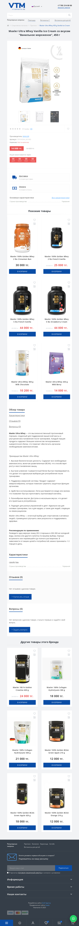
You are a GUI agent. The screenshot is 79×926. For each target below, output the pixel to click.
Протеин (33, 25)
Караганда (44, 844)
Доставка (23, 176)
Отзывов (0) (14, 421)
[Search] (69, 15)
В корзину (22, 271)
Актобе (52, 844)
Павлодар (31, 20)
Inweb (47, 905)
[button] (32, 923)
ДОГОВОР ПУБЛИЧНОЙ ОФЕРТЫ (30, 873)
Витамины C (45, 20)
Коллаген (35, 844)
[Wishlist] (68, 128)
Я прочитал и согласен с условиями (34, 873)
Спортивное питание (20, 25)
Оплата (22, 187)
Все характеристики (60, 197)
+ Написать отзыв (20, 596)
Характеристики (17, 415)
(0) (31, 129)
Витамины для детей (63, 20)
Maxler (26, 136)
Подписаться (63, 868)
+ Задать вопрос (20, 629)
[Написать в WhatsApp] (73, 918)
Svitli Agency (46, 903)
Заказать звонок (64, 7)
